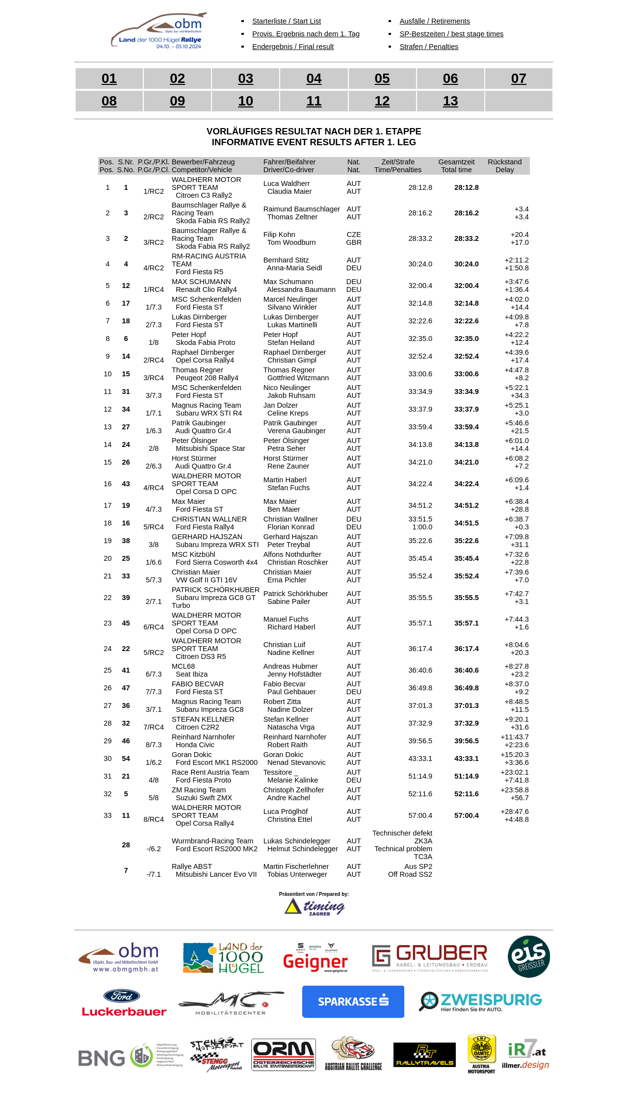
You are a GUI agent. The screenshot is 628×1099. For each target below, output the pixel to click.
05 (382, 78)
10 (245, 100)
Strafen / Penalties (429, 47)
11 (313, 100)
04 (313, 78)
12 (382, 100)
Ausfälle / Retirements (435, 21)
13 (450, 100)
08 (109, 100)
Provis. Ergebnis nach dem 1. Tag (306, 34)
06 (450, 78)
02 (177, 78)
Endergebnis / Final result (293, 47)
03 (245, 78)
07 (518, 78)
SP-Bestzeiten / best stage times (452, 34)
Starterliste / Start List (286, 21)
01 (109, 78)
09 (177, 100)
